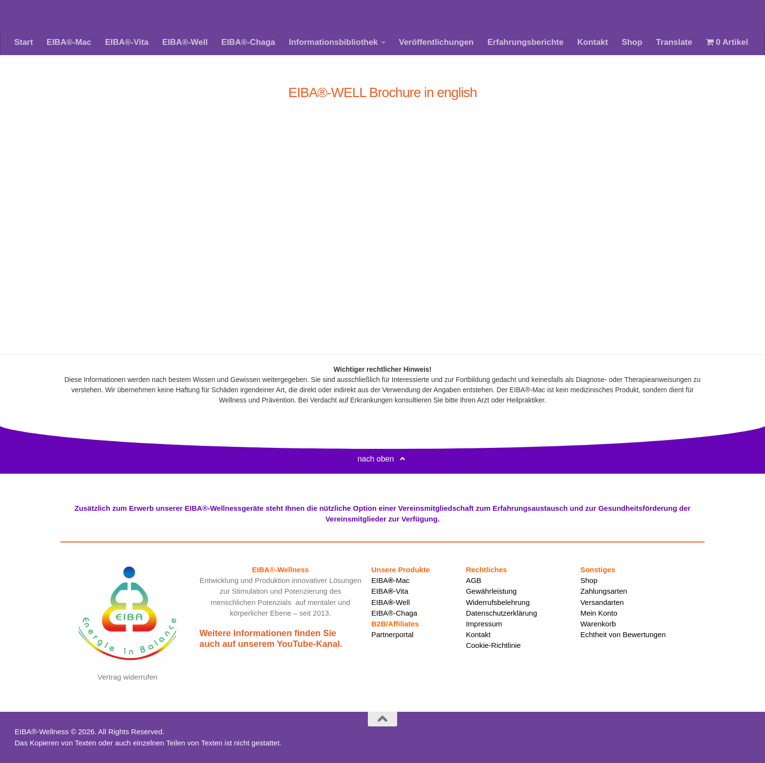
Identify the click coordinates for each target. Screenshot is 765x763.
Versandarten (602, 602)
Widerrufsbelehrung (498, 602)
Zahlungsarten (603, 591)
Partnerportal (392, 634)
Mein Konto (598, 613)
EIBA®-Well (184, 42)
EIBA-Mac (390, 580)
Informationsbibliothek (333, 42)
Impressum (484, 624)
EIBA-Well (390, 602)
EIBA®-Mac (69, 42)
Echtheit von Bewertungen (622, 634)
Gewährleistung (491, 591)
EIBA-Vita (389, 591)
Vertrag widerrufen (128, 677)
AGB (474, 580)
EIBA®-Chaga (248, 42)
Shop (632, 42)
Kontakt (592, 42)
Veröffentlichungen (436, 42)
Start (23, 42)
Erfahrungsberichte (525, 42)
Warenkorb (598, 624)
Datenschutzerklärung (501, 613)
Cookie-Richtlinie (493, 645)
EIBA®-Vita (126, 42)
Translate (674, 42)
